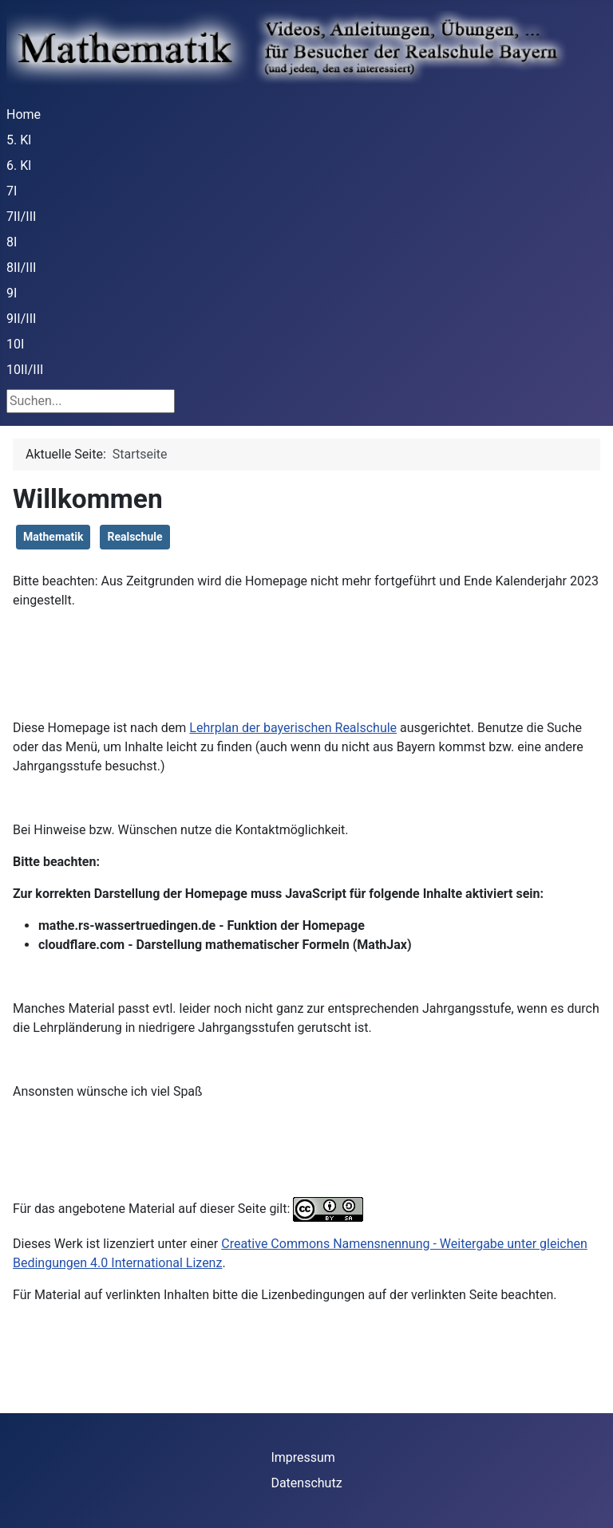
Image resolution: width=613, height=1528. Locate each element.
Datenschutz (306, 1483)
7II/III (21, 216)
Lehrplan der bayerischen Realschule (293, 727)
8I (11, 242)
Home (23, 114)
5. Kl (18, 140)
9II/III (21, 318)
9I (11, 293)
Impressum (303, 1457)
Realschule (134, 536)
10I (15, 344)
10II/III (24, 369)
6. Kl (18, 165)
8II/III (21, 267)
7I (11, 191)
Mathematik (53, 536)
